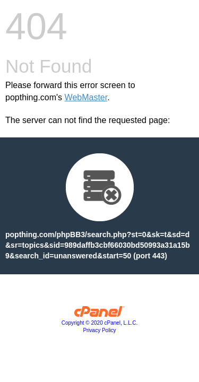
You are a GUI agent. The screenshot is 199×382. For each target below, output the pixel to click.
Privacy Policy (99, 330)
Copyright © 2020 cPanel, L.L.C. (100, 323)
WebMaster (86, 97)
